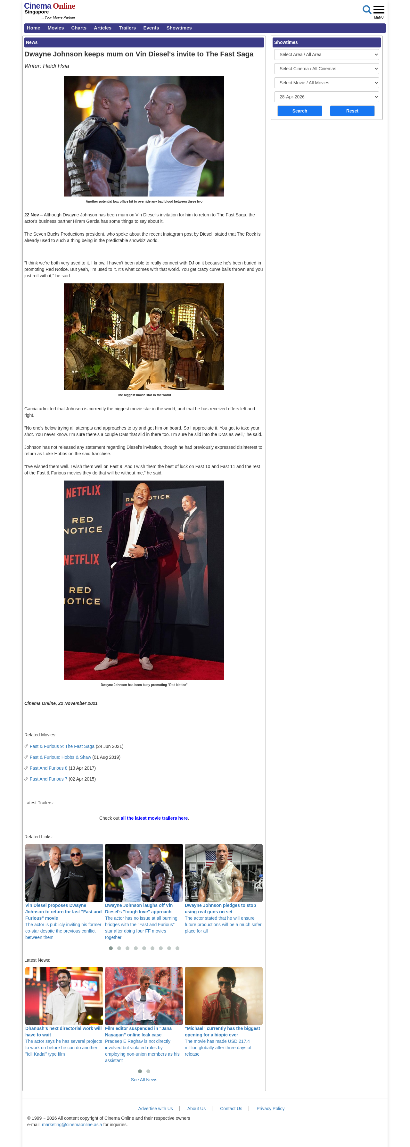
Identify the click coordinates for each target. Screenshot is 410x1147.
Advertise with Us (155, 1108)
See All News (144, 1079)
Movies (56, 27)
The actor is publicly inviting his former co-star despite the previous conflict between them (64, 892)
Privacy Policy (270, 1108)
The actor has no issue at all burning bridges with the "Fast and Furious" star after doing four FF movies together (144, 892)
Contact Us (231, 1108)
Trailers (127, 27)
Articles (102, 27)
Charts (79, 27)
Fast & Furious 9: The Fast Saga (62, 746)
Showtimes (179, 27)
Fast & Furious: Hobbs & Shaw (60, 757)
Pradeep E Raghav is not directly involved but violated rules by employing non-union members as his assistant (144, 1015)
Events (151, 27)
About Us (196, 1108)
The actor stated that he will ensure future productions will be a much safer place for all (224, 889)
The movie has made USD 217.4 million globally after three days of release (224, 1012)
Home (33, 27)
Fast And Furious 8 (49, 768)
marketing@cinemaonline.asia (72, 1124)
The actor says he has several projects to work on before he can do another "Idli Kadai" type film (64, 1012)
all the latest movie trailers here (154, 818)
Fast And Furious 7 (49, 779)
